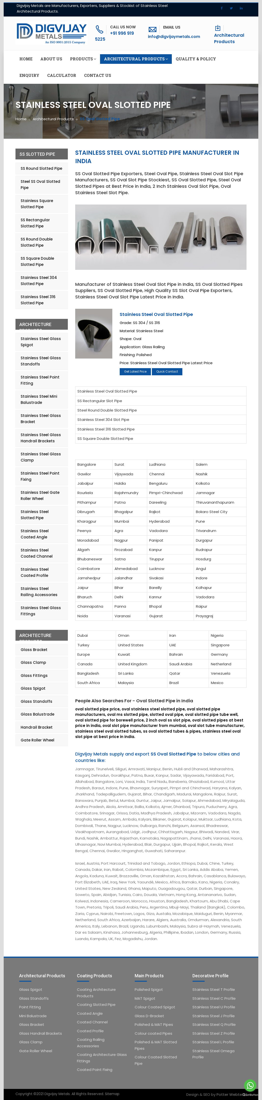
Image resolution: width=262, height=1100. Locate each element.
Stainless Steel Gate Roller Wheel (40, 495)
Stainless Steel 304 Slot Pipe (103, 419)
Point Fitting (30, 1007)
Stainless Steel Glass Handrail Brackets (41, 438)
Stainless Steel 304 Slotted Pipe (39, 281)
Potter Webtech (232, 1094)
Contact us (97, 75)
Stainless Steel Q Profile (214, 1024)
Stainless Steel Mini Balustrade (39, 399)
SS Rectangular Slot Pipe (99, 400)
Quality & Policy (196, 58)
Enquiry (29, 75)
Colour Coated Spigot (155, 1007)
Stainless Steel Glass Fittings (41, 611)
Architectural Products (229, 38)
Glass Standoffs (36, 701)
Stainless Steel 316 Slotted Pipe (106, 429)
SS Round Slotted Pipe (41, 168)
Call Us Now (123, 27)
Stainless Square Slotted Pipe (37, 204)
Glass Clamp (33, 662)
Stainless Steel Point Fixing (40, 476)
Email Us (171, 27)
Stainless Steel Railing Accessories (39, 592)
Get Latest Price (135, 371)
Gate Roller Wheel (37, 740)
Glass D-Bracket (149, 1015)
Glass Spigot (33, 688)
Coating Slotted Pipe (96, 1004)
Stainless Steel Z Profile (213, 1033)
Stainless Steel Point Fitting (40, 380)
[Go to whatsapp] (250, 1085)
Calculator (61, 75)
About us (51, 58)
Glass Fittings (34, 675)
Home (25, 58)
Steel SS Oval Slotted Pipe (40, 184)
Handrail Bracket (37, 727)
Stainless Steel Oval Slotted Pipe (156, 314)
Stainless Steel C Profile (214, 998)
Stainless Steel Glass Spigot (41, 342)
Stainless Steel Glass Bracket (41, 419)
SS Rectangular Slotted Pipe (35, 223)
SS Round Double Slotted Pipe (37, 242)
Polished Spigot (149, 989)
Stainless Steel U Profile (213, 1007)
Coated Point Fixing (94, 1069)
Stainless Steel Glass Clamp (41, 457)
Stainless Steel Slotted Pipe (35, 515)
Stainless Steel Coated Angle (35, 534)
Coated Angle (90, 1013)
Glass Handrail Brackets (40, 1033)
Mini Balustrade (33, 1015)
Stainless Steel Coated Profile (35, 572)
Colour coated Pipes (153, 1033)
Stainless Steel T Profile (213, 989)
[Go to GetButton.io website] (250, 1095)
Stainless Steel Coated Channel (37, 553)
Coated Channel (92, 1022)
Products (83, 59)
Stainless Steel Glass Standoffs (41, 361)
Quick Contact (167, 371)
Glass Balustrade (37, 714)
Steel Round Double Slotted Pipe (107, 410)
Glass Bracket (34, 649)
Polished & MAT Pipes (154, 1024)
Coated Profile (90, 1030)
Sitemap (112, 1093)
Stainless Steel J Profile (213, 1015)
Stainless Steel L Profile (213, 1042)
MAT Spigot (145, 998)
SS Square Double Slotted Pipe (105, 438)
